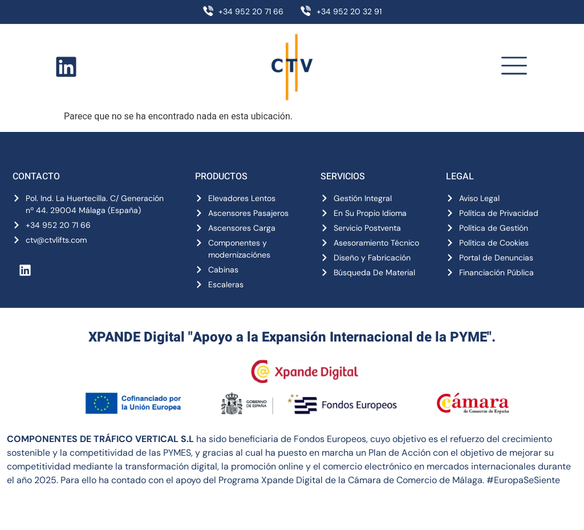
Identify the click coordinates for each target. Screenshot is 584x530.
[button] (513, 67)
